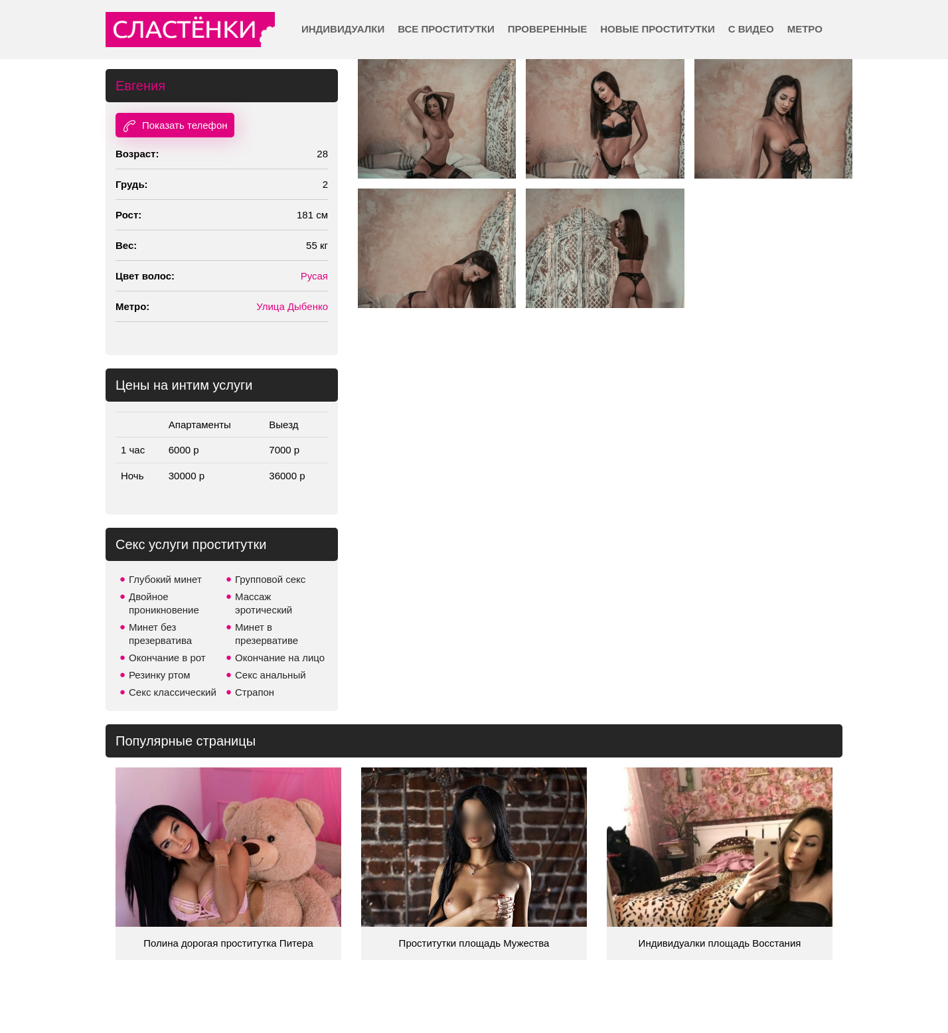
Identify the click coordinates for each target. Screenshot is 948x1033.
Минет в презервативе (266, 633)
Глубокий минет (165, 579)
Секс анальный (270, 674)
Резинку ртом (160, 674)
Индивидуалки (342, 29)
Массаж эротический (263, 603)
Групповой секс (270, 579)
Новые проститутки (657, 29)
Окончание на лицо (280, 657)
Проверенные (547, 29)
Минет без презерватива (160, 633)
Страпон (254, 692)
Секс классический (172, 692)
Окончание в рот (167, 657)
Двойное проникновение (164, 603)
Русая (314, 275)
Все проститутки (446, 29)
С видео (751, 29)
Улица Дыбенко (292, 306)
